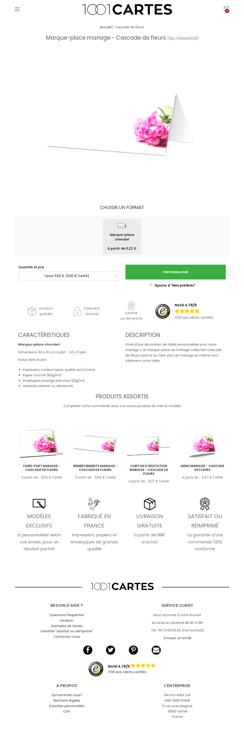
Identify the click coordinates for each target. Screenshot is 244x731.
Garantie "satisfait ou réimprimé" (67, 631)
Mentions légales (66, 700)
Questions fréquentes (66, 615)
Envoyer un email (177, 638)
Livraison (66, 620)
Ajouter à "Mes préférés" (172, 285)
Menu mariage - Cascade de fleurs (202, 468)
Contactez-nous (66, 636)
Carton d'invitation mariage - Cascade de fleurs (149, 470)
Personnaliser (175, 272)
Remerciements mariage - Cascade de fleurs (95, 468)
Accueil (106, 27)
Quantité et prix (31, 267)
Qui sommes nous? (66, 695)
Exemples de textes (66, 626)
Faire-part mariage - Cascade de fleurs (41, 468)
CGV (66, 711)
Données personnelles (66, 706)
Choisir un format (122, 207)
